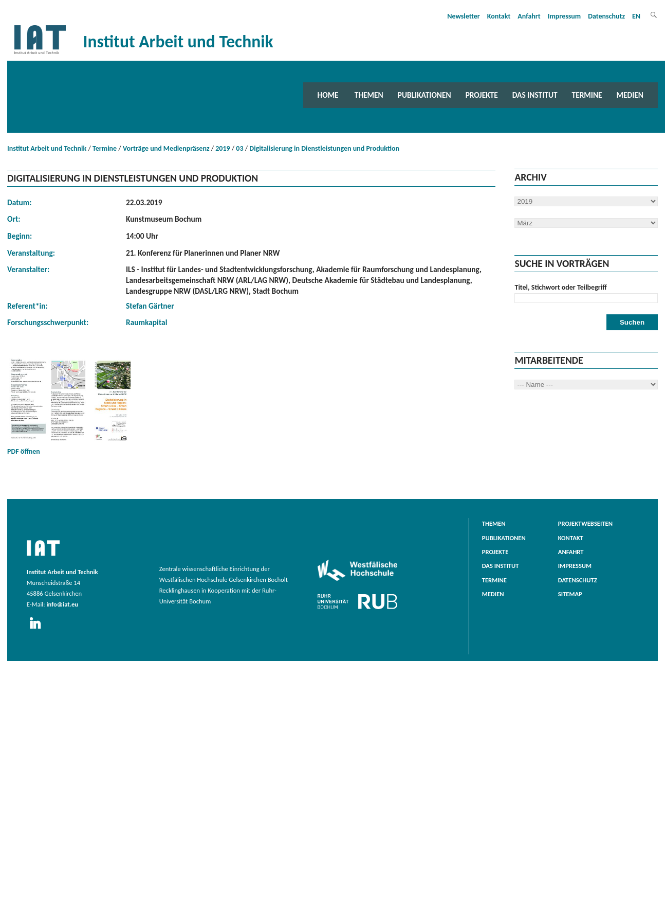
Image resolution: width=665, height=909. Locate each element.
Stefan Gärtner (150, 306)
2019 (222, 148)
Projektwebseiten (585, 523)
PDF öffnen (69, 405)
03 (239, 148)
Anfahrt (529, 16)
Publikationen (424, 95)
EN (636, 16)
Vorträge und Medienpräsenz (166, 148)
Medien (630, 95)
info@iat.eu (62, 604)
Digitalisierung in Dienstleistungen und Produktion (324, 148)
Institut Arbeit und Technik (46, 148)
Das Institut (535, 95)
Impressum (564, 16)
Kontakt (498, 16)
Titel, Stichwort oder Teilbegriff (560, 287)
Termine (587, 95)
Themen (369, 95)
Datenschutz (606, 16)
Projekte (482, 95)
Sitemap (570, 594)
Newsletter (463, 16)
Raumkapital (146, 322)
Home (328, 95)
